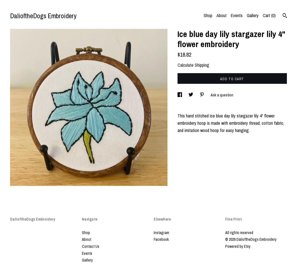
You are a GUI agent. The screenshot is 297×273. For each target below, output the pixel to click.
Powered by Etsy (237, 246)
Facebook (161, 239)
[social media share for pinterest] (202, 95)
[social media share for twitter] (191, 95)
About (222, 15)
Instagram (161, 232)
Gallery (253, 15)
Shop (208, 15)
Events (237, 15)
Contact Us (90, 246)
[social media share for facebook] (180, 95)
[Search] (285, 16)
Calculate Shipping (193, 65)
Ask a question (222, 95)
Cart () (269, 15)
